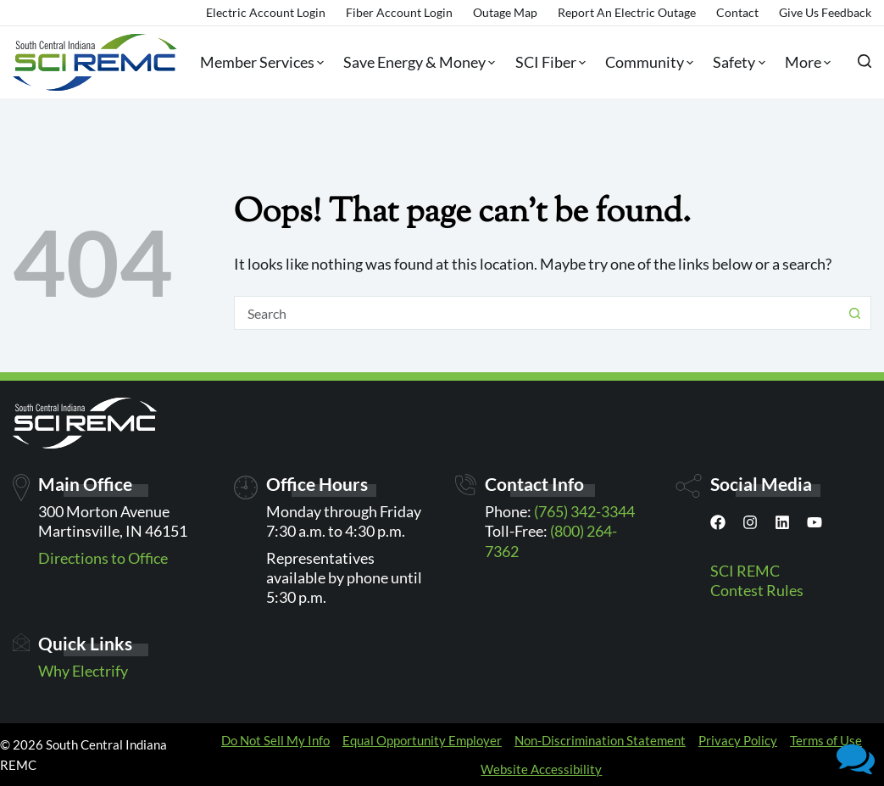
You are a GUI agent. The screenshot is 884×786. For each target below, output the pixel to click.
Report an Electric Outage (627, 12)
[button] (855, 757)
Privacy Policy (737, 740)
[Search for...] (536, 313)
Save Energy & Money (415, 63)
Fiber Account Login (399, 12)
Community (646, 63)
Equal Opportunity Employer (422, 740)
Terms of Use (826, 740)
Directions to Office (103, 558)
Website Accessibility (541, 769)
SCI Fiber (547, 63)
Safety (735, 63)
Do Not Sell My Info (275, 740)
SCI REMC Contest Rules (756, 580)
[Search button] (854, 313)
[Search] (864, 61)
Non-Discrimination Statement (600, 740)
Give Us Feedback (825, 12)
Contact (737, 12)
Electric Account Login (265, 12)
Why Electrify (83, 670)
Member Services (258, 63)
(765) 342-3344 (584, 511)
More (804, 63)
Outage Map (505, 12)
